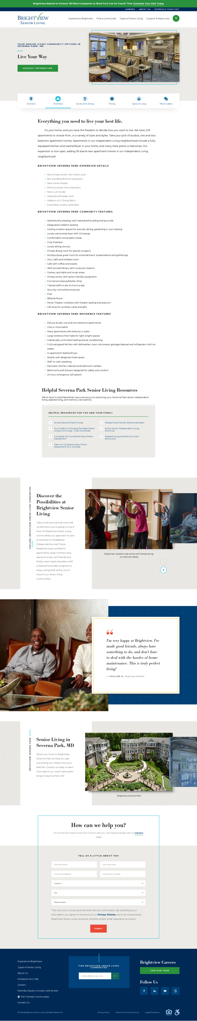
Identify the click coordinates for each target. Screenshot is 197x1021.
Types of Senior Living (29, 967)
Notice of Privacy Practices (127, 1012)
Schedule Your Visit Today (148, 3)
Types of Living (139, 104)
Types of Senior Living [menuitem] (131, 18)
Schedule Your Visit (28, 979)
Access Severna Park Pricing (68, 422)
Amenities (58, 104)
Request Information (37, 68)
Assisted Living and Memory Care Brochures (122, 437)
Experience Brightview (30, 961)
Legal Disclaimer (152, 1012)
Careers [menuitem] (130, 9)
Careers (22, 985)
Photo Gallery (166, 104)
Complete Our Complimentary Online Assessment (73, 437)
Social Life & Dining (85, 104)
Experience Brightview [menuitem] (81, 18)
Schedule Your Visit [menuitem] (166, 9)
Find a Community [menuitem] (106, 18)
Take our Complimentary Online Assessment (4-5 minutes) (70, 445)
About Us (23, 973)
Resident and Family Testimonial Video (124, 422)
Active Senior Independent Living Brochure (122, 429)
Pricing (112, 104)
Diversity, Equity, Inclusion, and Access (38, 991)
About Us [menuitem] (144, 9)
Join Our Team (159, 970)
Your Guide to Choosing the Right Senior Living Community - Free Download (74, 429)
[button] (176, 18)
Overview (31, 104)
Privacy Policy (104, 1012)
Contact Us (23, 1002)
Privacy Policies (107, 914)
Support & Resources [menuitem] (157, 18)
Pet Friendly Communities (33, 996)
